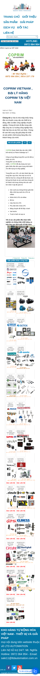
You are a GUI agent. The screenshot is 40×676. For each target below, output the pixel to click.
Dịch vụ (9, 27)
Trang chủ (11, 16)
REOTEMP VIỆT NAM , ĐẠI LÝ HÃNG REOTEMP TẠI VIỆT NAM (21, 573)
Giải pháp (27, 22)
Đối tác (22, 27)
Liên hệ (8, 32)
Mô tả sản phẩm (14, 142)
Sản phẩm (10, 22)
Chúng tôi (6, 118)
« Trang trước (16, 258)
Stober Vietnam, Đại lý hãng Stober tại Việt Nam (21, 267)
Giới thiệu (29, 16)
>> (25, 142)
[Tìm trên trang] (21, 36)
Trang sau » (31, 258)
